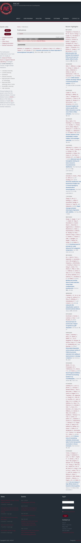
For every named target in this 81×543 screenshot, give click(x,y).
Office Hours (5, 41)
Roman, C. (76, 316)
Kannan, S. (76, 411)
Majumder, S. (69, 259)
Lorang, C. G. (76, 401)
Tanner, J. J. (20, 50)
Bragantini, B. (69, 340)
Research (66, 18)
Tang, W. (74, 204)
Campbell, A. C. (28, 48)
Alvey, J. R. (68, 336)
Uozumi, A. (68, 39)
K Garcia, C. (77, 236)
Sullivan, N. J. (75, 426)
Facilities (39, 18)
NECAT (16, 3)
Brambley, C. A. (70, 123)
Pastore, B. (69, 204)
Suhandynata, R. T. (71, 301)
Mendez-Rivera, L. (70, 389)
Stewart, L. (70, 236)
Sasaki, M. (74, 37)
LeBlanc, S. (59, 48)
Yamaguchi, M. (69, 43)
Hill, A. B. (76, 74)
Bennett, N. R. (69, 462)
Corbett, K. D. (69, 303)
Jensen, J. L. (69, 387)
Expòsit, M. (72, 466)
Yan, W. (72, 33)
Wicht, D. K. (71, 178)
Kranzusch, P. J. (70, 75)
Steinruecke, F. (70, 74)
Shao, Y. (74, 318)
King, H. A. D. (69, 401)
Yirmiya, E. (70, 68)
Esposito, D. (69, 100)
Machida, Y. (74, 334)
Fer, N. (67, 33)
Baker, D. (76, 242)
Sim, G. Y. (74, 198)
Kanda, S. (68, 41)
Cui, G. (74, 338)
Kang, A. (73, 234)
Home (19, 27)
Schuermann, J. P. (37, 48)
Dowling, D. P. (69, 179)
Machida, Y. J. (69, 346)
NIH (12, 101)
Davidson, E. (76, 418)
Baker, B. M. (73, 132)
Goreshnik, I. (77, 259)
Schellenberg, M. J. (72, 344)
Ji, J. (74, 365)
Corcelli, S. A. (77, 128)
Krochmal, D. (69, 316)
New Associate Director (7, 525)
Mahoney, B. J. (69, 147)
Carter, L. (76, 229)
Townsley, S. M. (70, 395)
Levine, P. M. (74, 267)
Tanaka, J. (74, 49)
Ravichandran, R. (70, 230)
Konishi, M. (75, 39)
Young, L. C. (77, 33)
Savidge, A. (75, 202)
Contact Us (75, 18)
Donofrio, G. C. (71, 399)
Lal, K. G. (76, 385)
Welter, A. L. (69, 338)
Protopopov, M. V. (70, 367)
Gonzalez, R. (69, 176)
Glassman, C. (74, 225)
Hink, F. (73, 457)
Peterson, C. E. (70, 405)
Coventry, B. (70, 265)
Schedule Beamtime (7, 37)
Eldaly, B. (76, 127)
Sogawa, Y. (74, 41)
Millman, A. (74, 66)
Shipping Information (7, 43)
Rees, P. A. (76, 403)
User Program (28, 18)
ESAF (3, 39)
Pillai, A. (74, 269)
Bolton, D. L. (69, 418)
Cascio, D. (68, 155)
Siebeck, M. (74, 240)
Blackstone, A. (69, 229)
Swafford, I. (69, 415)
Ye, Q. (76, 295)
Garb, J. (68, 70)
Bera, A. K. (77, 265)
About (18, 18)
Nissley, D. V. (76, 100)
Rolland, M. (69, 426)
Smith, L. (74, 413)
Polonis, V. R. (72, 432)
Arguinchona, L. (70, 227)
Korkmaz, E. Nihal (70, 476)
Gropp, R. (68, 242)
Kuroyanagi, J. (69, 45)
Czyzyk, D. (68, 92)
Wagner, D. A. (75, 393)
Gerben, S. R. (76, 472)
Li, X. (73, 272)
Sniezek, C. (77, 227)
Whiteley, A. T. (74, 299)
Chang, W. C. (70, 397)
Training (47, 18)
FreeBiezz (78, 540)
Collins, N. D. (74, 428)
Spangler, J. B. (74, 238)
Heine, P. (74, 474)
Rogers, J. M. (69, 480)
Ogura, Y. (68, 47)
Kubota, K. (68, 49)
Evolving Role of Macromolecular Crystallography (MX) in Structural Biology (9, 510)
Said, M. (71, 257)
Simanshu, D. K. (75, 47)
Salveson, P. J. (69, 276)
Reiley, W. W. (75, 424)
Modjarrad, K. (69, 430)
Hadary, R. (76, 68)
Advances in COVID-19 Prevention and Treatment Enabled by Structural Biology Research (30, 532)
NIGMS (11, 97)
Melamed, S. (73, 70)
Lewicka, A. (69, 318)
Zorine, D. (77, 271)
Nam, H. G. (52, 48)
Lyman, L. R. (77, 147)
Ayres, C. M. (72, 121)
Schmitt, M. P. (69, 157)
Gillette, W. (75, 94)
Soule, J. (72, 149)
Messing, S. (69, 94)
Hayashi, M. (76, 45)
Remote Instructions (7, 45)
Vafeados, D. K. (75, 274)
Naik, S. (68, 238)
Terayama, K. (69, 32)
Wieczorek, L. (69, 391)
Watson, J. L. (75, 478)
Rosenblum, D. (70, 223)
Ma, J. (67, 121)
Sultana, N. (46, 48)
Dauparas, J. (69, 263)
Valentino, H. (20, 48)
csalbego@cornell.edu (68, 532)
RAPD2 (8, 30)
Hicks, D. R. (69, 272)
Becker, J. (72, 458)
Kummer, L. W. (70, 409)
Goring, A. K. (70, 151)
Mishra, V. (74, 336)
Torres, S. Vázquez (71, 453)
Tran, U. (68, 416)
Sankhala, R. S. (69, 385)
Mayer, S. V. (77, 391)
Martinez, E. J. (69, 403)
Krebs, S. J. (71, 434)
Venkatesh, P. (75, 455)
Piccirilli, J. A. (69, 320)
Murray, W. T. (69, 128)
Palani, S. (68, 334)
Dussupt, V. (75, 387)
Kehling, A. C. (69, 200)
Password (65, 505)
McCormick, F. (69, 51)
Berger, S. (68, 219)
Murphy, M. (71, 232)
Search (21, 33)
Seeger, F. (74, 219)
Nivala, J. (78, 476)
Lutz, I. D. (68, 457)
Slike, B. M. (69, 413)
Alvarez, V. (68, 269)
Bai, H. (77, 389)
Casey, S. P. (77, 409)
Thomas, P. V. (76, 415)
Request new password (68, 511)
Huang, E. (71, 464)
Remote (8, 34)
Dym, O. (74, 72)
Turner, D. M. (76, 98)
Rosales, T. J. (72, 125)
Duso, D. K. (74, 407)
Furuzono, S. (76, 32)
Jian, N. (78, 399)
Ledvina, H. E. (76, 297)
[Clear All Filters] (41, 41)
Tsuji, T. (76, 43)
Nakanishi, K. (69, 206)
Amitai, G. (68, 72)
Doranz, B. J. (69, 420)
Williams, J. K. (69, 411)
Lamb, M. (69, 472)
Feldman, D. (70, 271)
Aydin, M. (70, 221)
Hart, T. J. (68, 407)
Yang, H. (76, 221)
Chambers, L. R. (70, 295)
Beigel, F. (68, 240)
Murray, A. (68, 474)
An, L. (67, 257)
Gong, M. (69, 297)
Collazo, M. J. (76, 153)
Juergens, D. (75, 261)
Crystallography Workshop (28, 502)
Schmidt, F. (77, 405)
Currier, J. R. (74, 416)
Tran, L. (76, 257)
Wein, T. (68, 66)
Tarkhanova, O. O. (70, 369)
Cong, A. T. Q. (74, 342)
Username (65, 500)
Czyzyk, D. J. (69, 35)
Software (57, 18)
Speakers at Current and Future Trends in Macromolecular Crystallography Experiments (29, 523)
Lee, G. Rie (68, 261)
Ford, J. (68, 149)
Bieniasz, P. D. (71, 422)
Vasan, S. (68, 428)
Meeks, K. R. (69, 365)
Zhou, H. (68, 299)
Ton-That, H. (75, 155)
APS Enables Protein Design (8, 530)
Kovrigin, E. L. (69, 130)
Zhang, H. (68, 198)
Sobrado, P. (29, 50)
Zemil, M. (68, 393)
